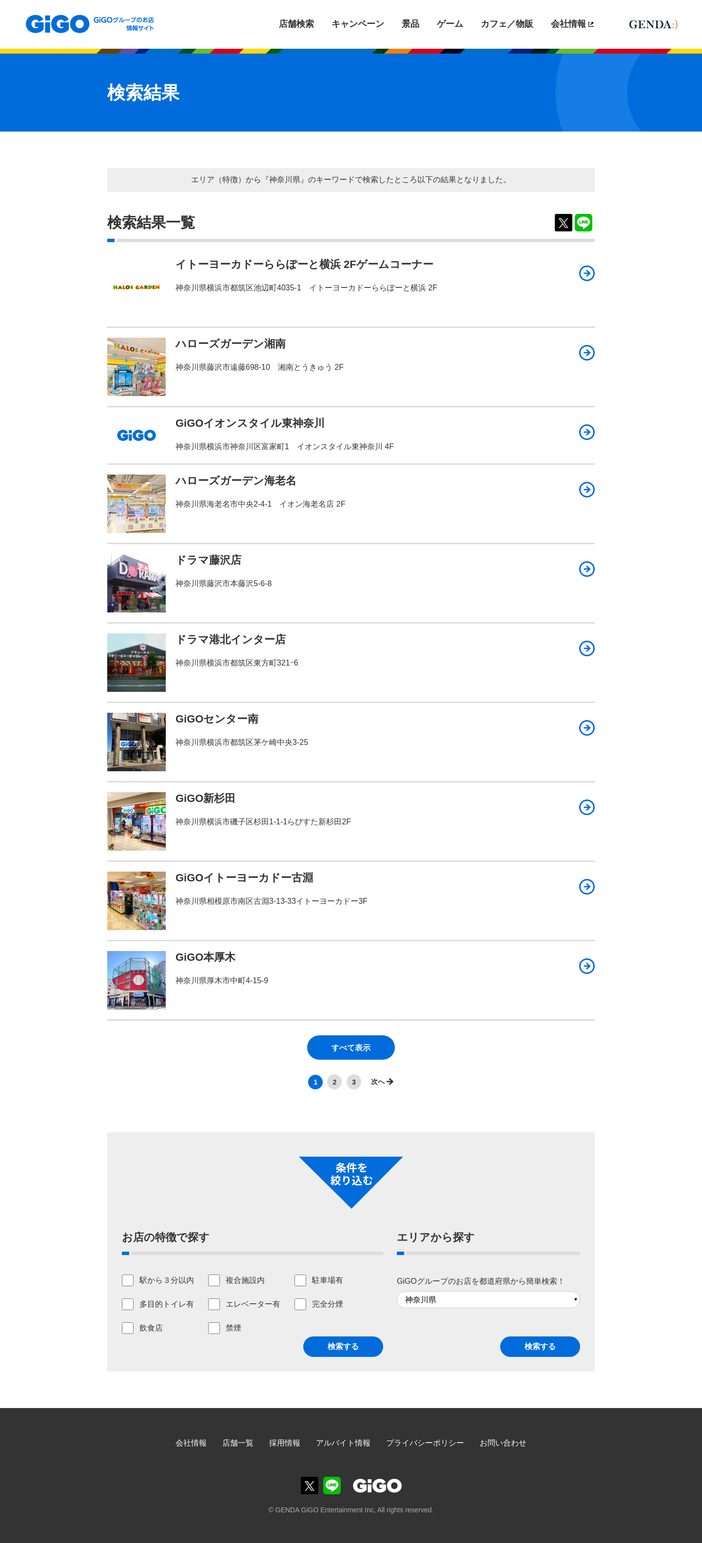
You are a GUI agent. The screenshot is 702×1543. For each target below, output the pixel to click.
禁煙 (233, 1328)
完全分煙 (327, 1304)
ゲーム (450, 24)
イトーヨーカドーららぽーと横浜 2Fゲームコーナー (304, 264)
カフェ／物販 (507, 24)
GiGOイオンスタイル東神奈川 (250, 423)
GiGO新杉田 (205, 798)
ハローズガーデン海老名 (236, 481)
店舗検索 (296, 24)
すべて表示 (351, 1048)
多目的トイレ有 (166, 1304)
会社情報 (568, 24)
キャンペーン (358, 24)
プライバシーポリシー (425, 1443)
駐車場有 (327, 1280)
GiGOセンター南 (217, 719)
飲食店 (151, 1328)
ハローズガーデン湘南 (231, 344)
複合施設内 (245, 1280)
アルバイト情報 (343, 1443)
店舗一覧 (238, 1443)
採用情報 (284, 1443)
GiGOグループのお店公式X (309, 1485)
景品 (410, 24)
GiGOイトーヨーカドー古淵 (244, 878)
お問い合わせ (503, 1443)
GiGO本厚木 (205, 957)
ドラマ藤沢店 (208, 560)
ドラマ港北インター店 (231, 639)
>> (379, 1081)
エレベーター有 (253, 1304)
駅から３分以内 (166, 1280)
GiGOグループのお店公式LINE (332, 1485)
